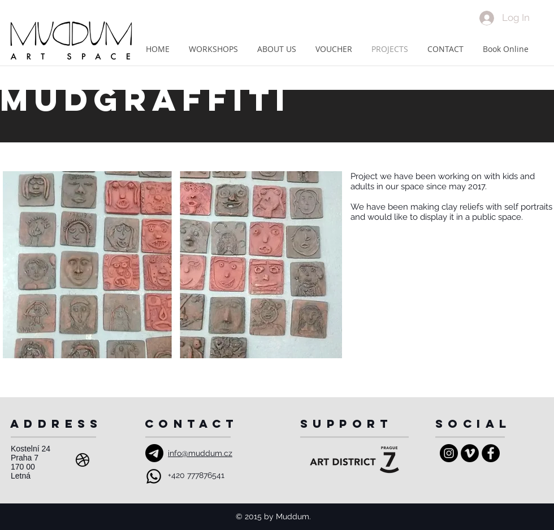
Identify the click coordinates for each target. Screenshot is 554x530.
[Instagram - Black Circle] (449, 453)
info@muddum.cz (200, 453)
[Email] (154, 453)
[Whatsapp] (154, 476)
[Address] (82, 460)
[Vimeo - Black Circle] (470, 453)
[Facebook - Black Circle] (491, 453)
